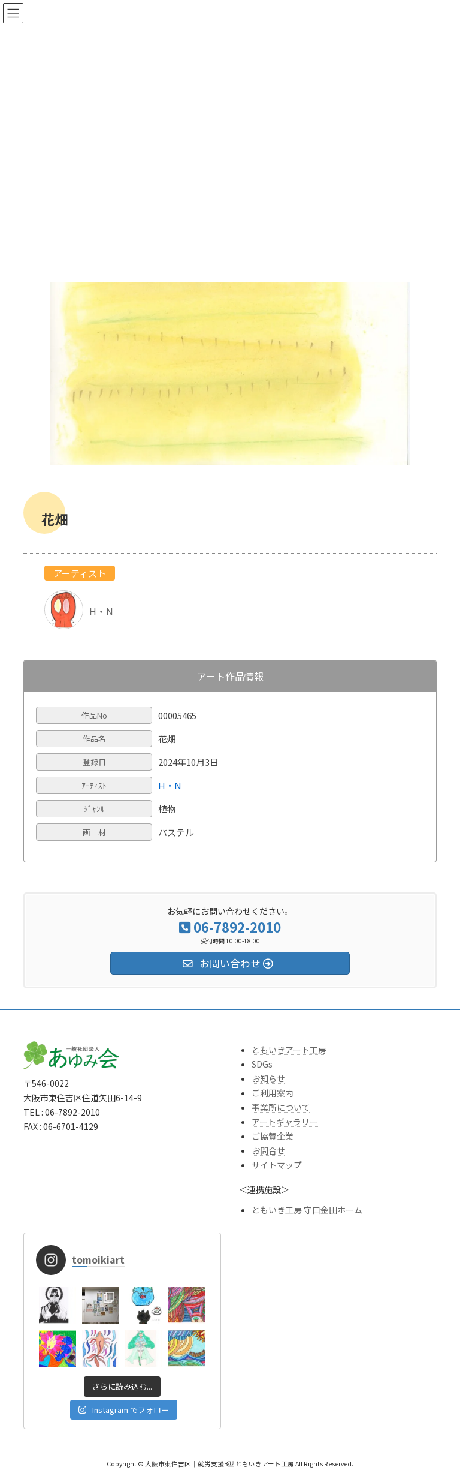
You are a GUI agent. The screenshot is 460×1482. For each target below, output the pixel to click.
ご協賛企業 (272, 1136)
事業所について (281, 1107)
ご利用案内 (272, 1093)
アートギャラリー (285, 1122)
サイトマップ (277, 1165)
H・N (169, 785)
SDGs (262, 1064)
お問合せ (268, 1150)
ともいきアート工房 (289, 1050)
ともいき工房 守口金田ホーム (307, 1210)
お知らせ (268, 1078)
